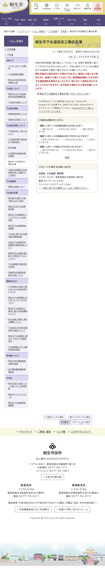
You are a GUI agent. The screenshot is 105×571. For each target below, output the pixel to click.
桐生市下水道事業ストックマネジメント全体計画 (17, 217)
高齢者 (46, 20)
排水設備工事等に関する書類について (17, 321)
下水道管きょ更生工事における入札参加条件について (17, 289)
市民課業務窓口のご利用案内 (34, 509)
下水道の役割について (17, 102)
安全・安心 (72, 20)
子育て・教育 (19, 20)
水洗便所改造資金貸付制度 (17, 155)
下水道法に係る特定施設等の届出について (17, 329)
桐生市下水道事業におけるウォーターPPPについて (17, 300)
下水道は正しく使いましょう (17, 132)
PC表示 (65, 422)
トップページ (23, 31)
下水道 (63, 31)
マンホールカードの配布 (17, 67)
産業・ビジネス (59, 20)
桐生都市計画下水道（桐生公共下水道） (17, 199)
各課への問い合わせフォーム (73, 509)
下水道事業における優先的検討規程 (17, 348)
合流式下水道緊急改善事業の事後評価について (17, 244)
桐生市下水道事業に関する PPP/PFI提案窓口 (18, 338)
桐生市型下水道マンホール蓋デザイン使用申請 (17, 386)
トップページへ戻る (81, 417)
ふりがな (56, 8)
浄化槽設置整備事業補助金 (17, 370)
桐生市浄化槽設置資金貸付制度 (17, 362)
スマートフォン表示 (81, 422)
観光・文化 (32, 20)
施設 (85, 20)
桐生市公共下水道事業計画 (17, 208)
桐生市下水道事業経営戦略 (17, 227)
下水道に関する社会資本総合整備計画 (17, 235)
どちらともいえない (69, 129)
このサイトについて (81, 432)
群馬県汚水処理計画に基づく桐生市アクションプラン (18, 255)
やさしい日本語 (67, 9)
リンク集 (61, 432)
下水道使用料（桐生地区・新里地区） (17, 140)
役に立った (48, 129)
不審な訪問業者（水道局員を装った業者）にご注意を (17, 172)
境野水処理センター (16, 187)
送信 (67, 158)
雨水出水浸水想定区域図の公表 (17, 81)
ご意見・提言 (44, 432)
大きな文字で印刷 (87, 57)
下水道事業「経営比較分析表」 (17, 265)
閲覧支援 (87, 8)
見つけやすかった (51, 150)
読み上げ (77, 8)
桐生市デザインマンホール (17, 396)
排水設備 (12, 148)
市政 (98, 20)
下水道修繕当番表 (16, 74)
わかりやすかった (51, 140)
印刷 (71, 57)
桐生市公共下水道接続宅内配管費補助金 (17, 95)
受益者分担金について (17, 119)
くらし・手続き (7, 20)
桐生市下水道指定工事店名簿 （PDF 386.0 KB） (66, 94)
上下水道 (53, 31)
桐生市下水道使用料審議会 (17, 404)
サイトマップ (25, 432)
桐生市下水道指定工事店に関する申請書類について (17, 311)
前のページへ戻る (55, 417)
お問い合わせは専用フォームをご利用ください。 (65, 188)
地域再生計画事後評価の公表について (17, 274)
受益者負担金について (17, 114)
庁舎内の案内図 (53, 477)
